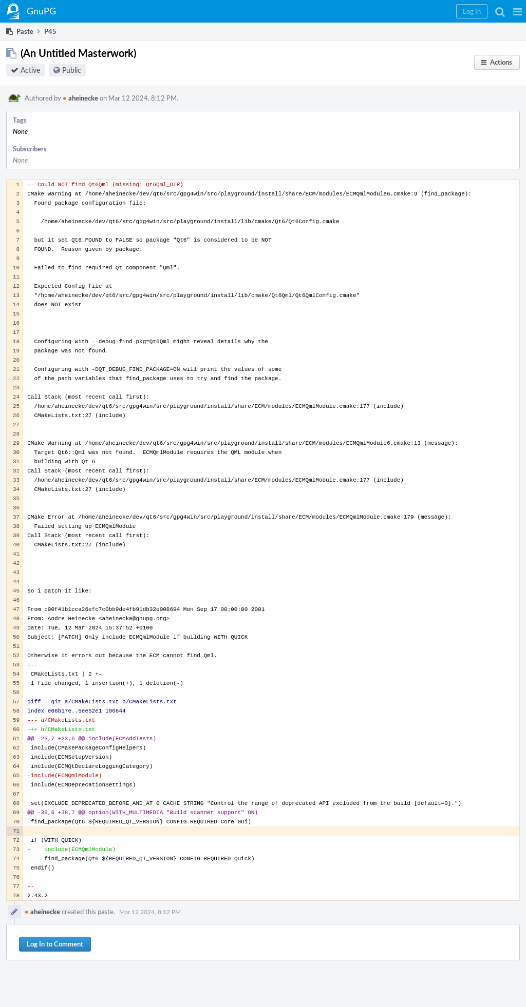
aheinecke (80, 98)
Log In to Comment (55, 944)
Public (71, 70)
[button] (517, 11)
